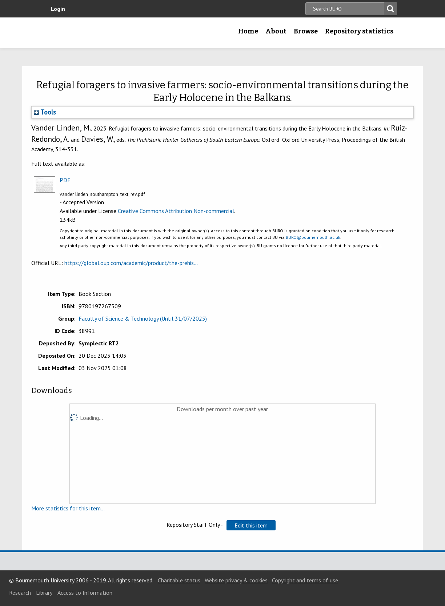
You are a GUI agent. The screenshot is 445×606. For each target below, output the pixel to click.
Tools (45, 112)
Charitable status (179, 580)
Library (44, 592)
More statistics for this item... (68, 508)
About (275, 31)
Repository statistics (359, 31)
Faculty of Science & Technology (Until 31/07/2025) (143, 318)
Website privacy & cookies (236, 580)
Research (20, 592)
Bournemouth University (93, 33)
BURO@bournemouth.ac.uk (313, 237)
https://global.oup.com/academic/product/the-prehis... (131, 262)
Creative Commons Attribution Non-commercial (176, 210)
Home (248, 31)
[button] (251, 525)
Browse (306, 31)
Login (58, 8)
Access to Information (84, 592)
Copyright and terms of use (305, 580)
